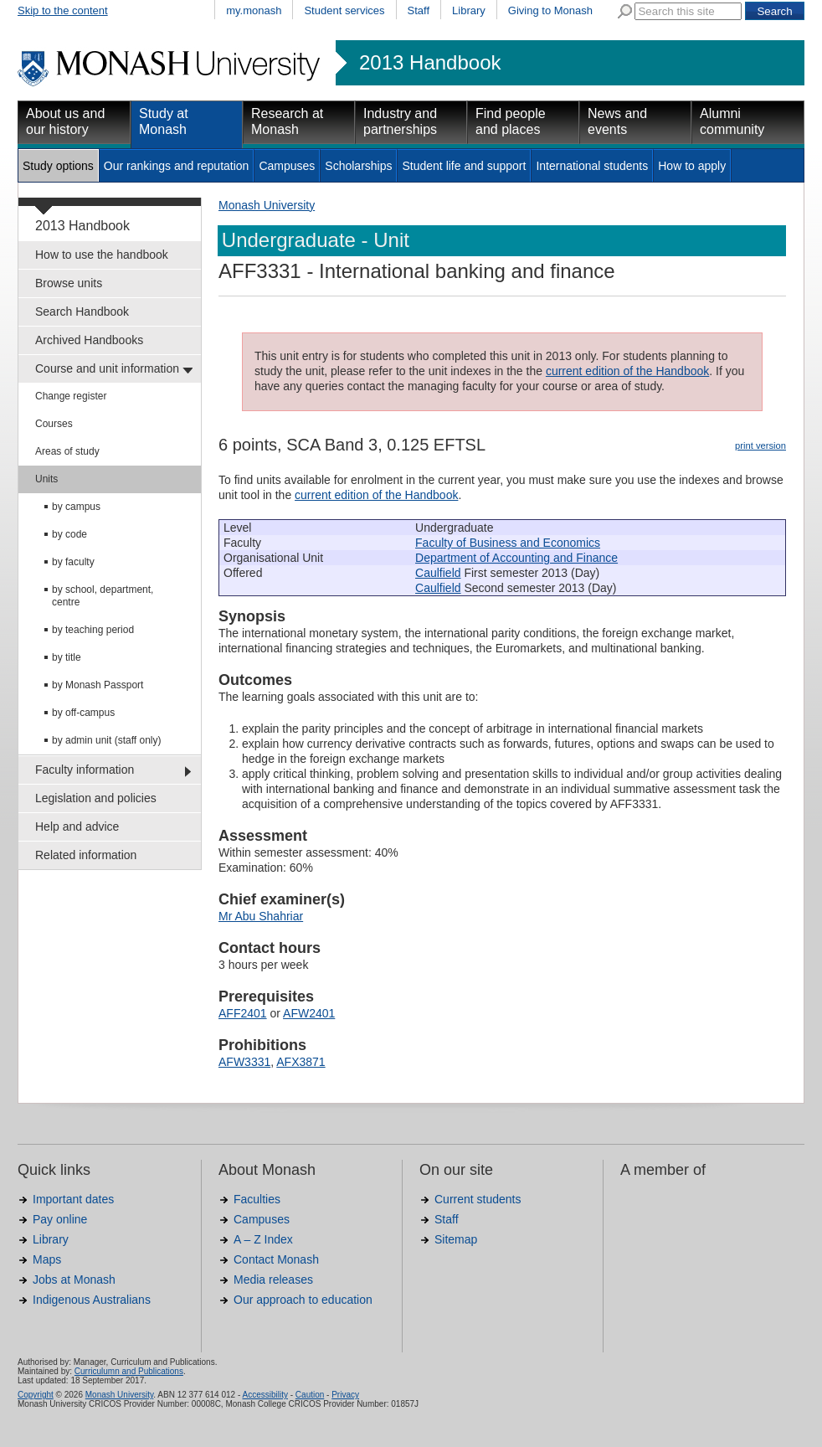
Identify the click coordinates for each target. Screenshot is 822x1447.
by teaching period (93, 630)
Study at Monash (163, 121)
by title (66, 657)
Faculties (257, 1199)
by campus (76, 506)
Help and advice (77, 826)
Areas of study (67, 451)
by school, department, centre (102, 596)
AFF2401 (242, 1013)
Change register (70, 396)
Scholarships (358, 166)
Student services (344, 10)
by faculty (73, 562)
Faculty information (84, 769)
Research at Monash (287, 121)
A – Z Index (263, 1239)
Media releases (273, 1279)
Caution (309, 1394)
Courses (54, 424)
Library (468, 10)
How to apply (692, 166)
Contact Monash (276, 1259)
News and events (617, 121)
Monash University (266, 205)
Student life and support (464, 166)
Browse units (68, 283)
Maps (47, 1259)
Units (46, 479)
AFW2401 (309, 1013)
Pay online (60, 1219)
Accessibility (264, 1394)
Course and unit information (107, 368)
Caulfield (437, 572)
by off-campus (83, 712)
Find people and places (510, 121)
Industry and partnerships (400, 121)
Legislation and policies (96, 798)
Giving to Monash (550, 10)
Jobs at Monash (74, 1279)
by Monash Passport (97, 685)
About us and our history (65, 121)
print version (760, 445)
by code (69, 534)
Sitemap (455, 1239)
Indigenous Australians (92, 1299)
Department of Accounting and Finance (516, 557)
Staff (419, 10)
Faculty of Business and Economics (507, 542)
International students (592, 166)
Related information (85, 855)
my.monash (253, 10)
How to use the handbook (101, 254)
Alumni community (732, 121)
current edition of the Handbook (627, 371)
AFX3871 (300, 1062)
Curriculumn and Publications (128, 1371)
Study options (58, 166)
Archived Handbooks (89, 340)
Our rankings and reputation (176, 166)
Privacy (345, 1394)
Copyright (36, 1394)
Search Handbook (82, 311)
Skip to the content (63, 10)
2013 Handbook (430, 62)
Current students (477, 1199)
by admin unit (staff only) (107, 740)
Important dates (73, 1199)
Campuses (287, 166)
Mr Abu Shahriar (260, 916)
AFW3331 (244, 1062)
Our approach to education (303, 1299)
